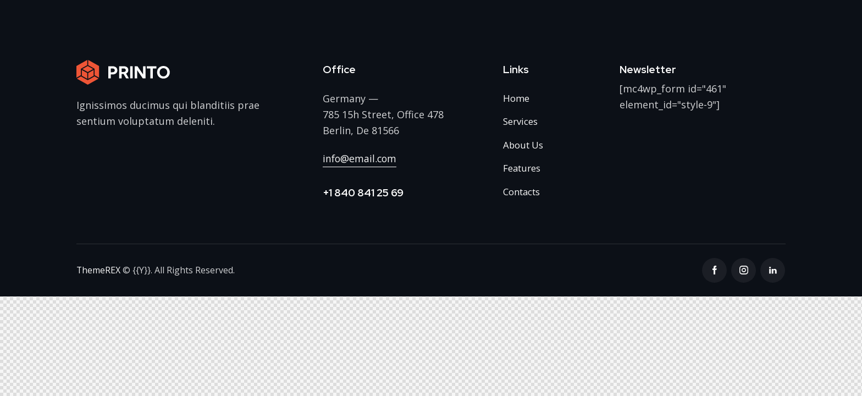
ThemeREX (98, 271)
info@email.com (361, 158)
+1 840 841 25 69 (363, 193)
